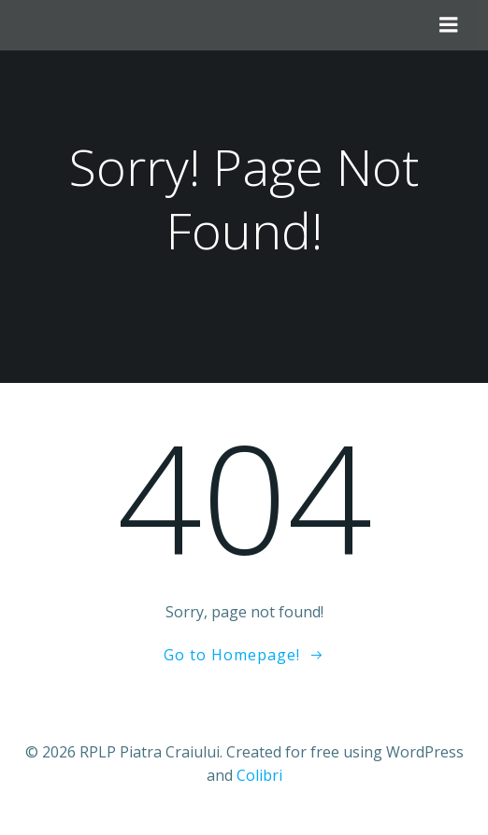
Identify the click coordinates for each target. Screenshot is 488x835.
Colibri (259, 775)
